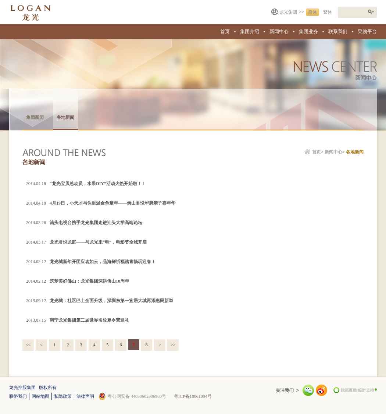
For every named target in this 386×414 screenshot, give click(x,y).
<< (28, 344)
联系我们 (337, 31)
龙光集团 (288, 12)
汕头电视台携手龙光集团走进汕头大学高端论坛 (96, 222)
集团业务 (308, 31)
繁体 (327, 12)
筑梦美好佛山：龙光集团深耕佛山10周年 (89, 281)
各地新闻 (65, 117)
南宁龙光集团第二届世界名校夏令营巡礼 (89, 320)
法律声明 (85, 396)
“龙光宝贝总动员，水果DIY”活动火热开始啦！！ (98, 183)
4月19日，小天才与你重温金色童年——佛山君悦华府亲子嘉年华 (112, 203)
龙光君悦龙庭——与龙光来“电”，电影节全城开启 (98, 242)
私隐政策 (63, 396)
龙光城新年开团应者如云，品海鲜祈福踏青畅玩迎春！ (103, 261)
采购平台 (367, 31)
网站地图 (40, 396)
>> (173, 344)
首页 (225, 31)
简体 (312, 12)
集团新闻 (35, 117)
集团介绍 (249, 31)
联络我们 (18, 396)
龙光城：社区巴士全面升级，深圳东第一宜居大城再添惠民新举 (111, 300)
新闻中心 (279, 31)
